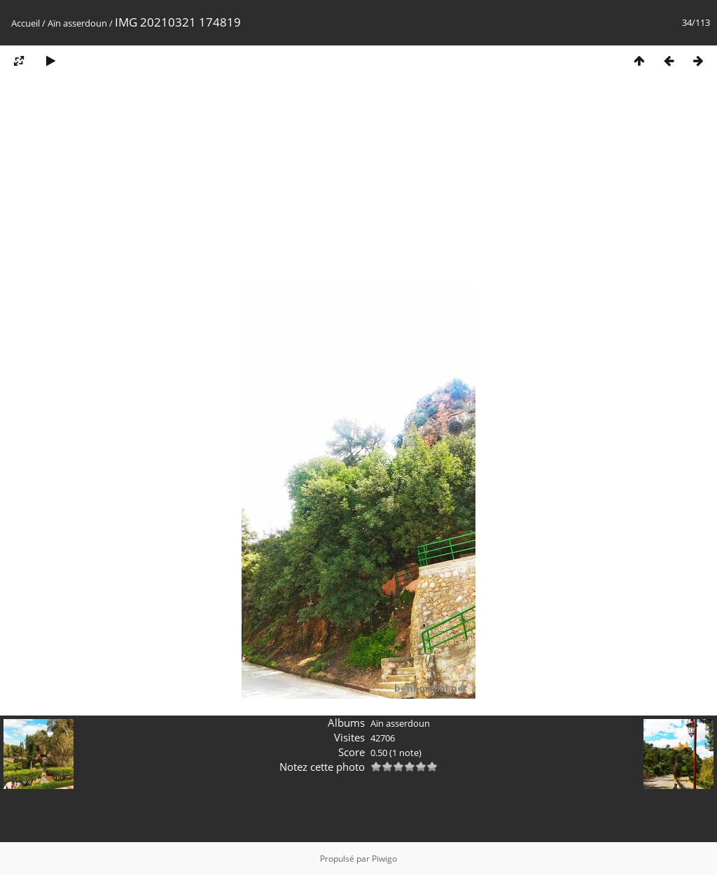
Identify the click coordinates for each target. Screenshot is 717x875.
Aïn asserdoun (77, 23)
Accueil (25, 23)
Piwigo (384, 859)
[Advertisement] (358, 184)
